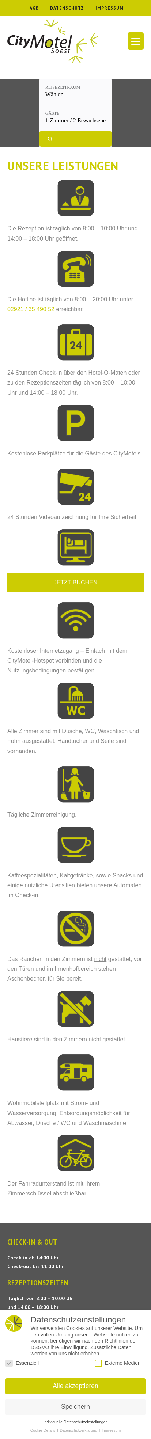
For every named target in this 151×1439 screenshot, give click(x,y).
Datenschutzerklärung (79, 1430)
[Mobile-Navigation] (136, 41)
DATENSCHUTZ (67, 8)
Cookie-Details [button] (43, 1430)
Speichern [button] (75, 1406)
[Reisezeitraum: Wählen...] (75, 92)
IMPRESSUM (109, 8)
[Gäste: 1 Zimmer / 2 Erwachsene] (75, 118)
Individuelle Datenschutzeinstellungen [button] (76, 1422)
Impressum (111, 1430)
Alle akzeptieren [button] (75, 1386)
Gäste (52, 113)
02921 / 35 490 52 (30, 309)
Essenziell (22, 1363)
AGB (34, 8)
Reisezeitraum (62, 87)
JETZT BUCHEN (76, 582)
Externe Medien (118, 1363)
